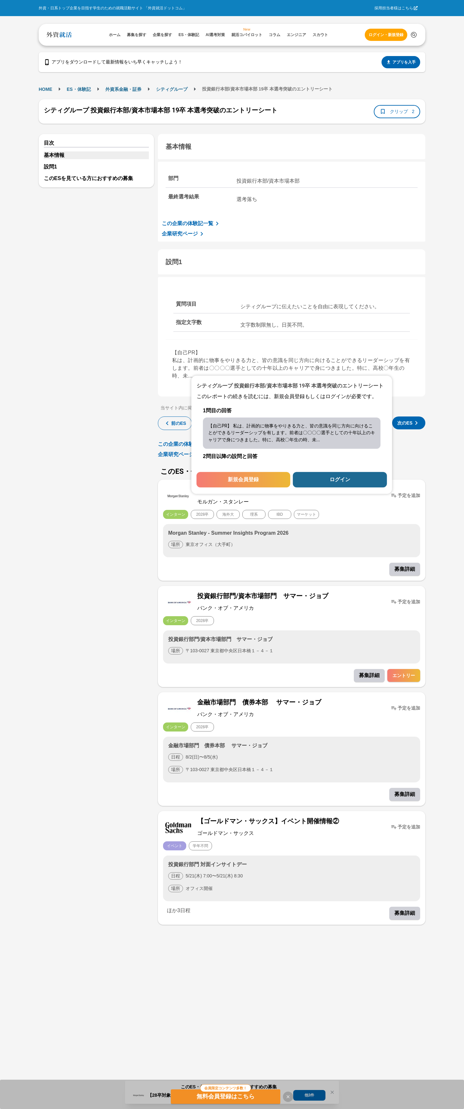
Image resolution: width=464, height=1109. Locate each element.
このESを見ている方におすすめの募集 (88, 178)
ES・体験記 (79, 89)
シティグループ (172, 89)
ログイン (340, 480)
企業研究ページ (184, 234)
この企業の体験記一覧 (191, 223)
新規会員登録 (243, 480)
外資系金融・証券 (123, 89)
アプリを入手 (401, 62)
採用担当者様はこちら (393, 8)
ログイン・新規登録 (386, 35)
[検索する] (414, 35)
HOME (45, 89)
